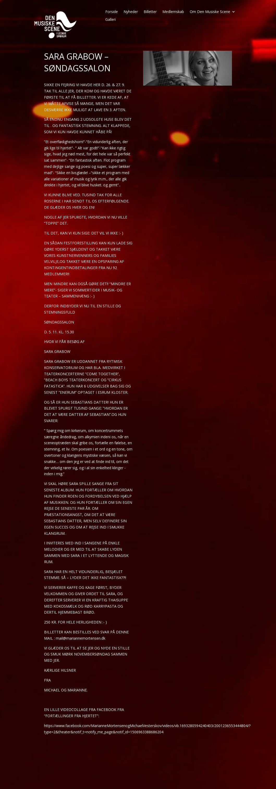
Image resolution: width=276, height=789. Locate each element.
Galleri (110, 20)
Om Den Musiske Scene (210, 12)
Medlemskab (173, 12)
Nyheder (131, 12)
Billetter (150, 12)
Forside (111, 12)
